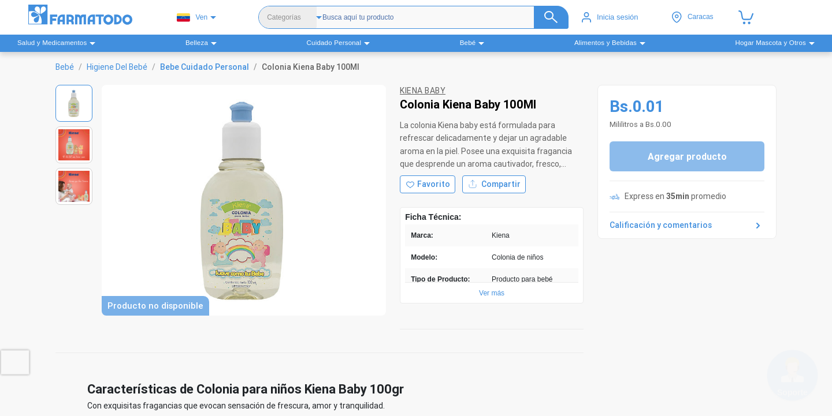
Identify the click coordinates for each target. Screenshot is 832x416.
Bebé (64, 67)
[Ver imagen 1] (73, 103)
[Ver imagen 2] (73, 144)
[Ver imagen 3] (73, 186)
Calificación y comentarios (687, 225)
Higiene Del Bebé (117, 67)
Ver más (491, 293)
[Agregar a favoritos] (427, 184)
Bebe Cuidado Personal (204, 67)
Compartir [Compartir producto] (494, 184)
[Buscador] (440, 17)
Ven (192, 17)
